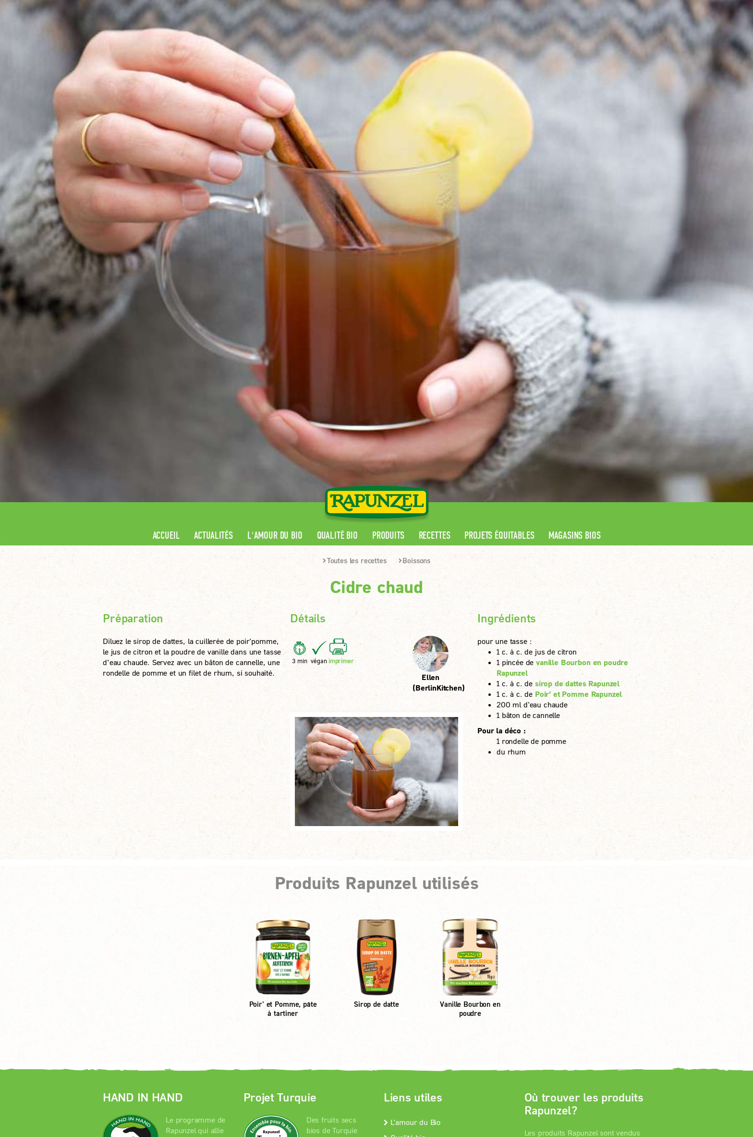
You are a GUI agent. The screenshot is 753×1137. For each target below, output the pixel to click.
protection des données (322, 948)
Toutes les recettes (355, 246)
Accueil (166, 222)
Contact (569, 7)
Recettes (434, 222)
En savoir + (140, 898)
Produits (388, 222)
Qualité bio (337, 222)
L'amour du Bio (275, 222)
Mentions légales (241, 948)
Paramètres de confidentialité (182, 960)
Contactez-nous (412, 838)
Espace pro (468, 7)
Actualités (213, 222)
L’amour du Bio (412, 808)
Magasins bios (574, 222)
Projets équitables (499, 222)
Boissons (415, 246)
